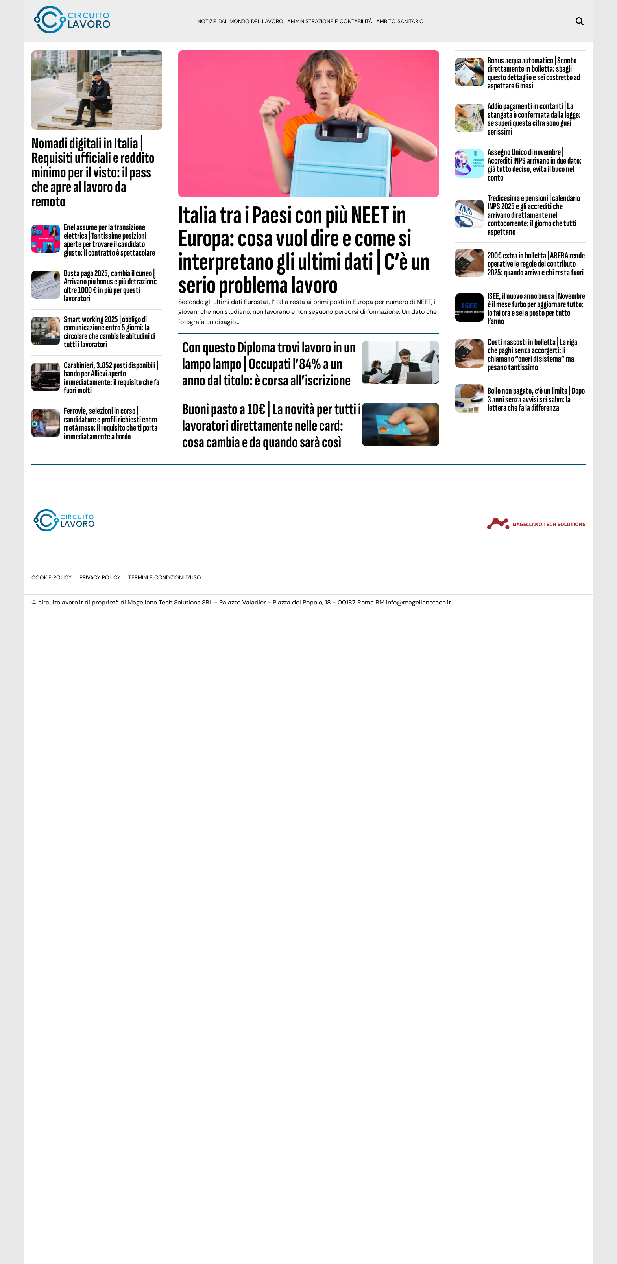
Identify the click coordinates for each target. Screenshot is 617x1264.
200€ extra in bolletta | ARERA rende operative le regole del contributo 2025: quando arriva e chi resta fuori (536, 264)
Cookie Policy (51, 577)
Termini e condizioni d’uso (164, 577)
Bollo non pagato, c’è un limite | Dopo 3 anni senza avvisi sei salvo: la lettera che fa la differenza (536, 399)
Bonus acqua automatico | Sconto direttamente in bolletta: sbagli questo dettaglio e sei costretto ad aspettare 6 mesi (534, 73)
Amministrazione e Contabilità (329, 21)
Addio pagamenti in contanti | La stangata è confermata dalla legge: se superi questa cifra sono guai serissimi (534, 119)
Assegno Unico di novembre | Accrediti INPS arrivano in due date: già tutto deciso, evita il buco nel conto (535, 165)
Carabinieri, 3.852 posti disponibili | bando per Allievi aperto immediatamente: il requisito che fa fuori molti (111, 378)
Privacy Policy (99, 577)
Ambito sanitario (400, 21)
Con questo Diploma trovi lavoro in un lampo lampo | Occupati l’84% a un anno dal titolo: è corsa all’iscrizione (269, 364)
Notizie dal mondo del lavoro (240, 21)
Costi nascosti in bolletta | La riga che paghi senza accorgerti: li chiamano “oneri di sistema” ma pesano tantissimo (532, 355)
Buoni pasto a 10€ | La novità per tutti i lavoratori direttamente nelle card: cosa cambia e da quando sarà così (271, 426)
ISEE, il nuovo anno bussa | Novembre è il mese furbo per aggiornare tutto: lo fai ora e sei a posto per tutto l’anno (536, 309)
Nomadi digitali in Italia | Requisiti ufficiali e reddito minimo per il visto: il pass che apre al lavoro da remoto (93, 172)
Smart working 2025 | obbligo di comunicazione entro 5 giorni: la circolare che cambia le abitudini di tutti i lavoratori (109, 332)
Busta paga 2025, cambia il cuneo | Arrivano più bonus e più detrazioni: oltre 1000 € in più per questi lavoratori (110, 286)
